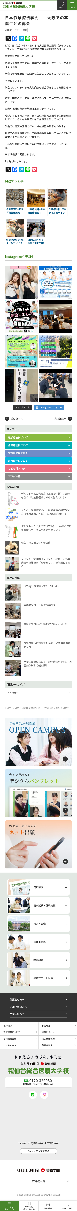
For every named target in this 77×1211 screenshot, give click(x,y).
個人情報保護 (48, 1038)
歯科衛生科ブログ (18, 460)
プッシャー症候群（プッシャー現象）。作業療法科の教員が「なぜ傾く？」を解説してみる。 (45, 562)
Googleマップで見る (38, 1151)
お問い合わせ (48, 1032)
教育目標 (7, 1025)
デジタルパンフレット (29, 1208)
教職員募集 (47, 1045)
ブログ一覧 (14, 476)
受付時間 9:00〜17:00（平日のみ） (38, 1082)
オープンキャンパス (10, 1208)
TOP (7, 707)
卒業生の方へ (17, 1013)
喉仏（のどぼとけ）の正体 (36, 542)
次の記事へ (60, 418)
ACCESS (62, 8)
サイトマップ (9, 1045)
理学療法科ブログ (18, 437)
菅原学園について (11, 1032)
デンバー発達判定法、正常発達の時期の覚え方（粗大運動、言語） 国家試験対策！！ (45, 511)
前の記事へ (17, 418)
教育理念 (46, 1025)
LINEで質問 (67, 1208)
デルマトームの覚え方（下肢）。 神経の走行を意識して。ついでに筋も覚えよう (46, 528)
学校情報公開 (9, 1038)
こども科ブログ (16, 468)
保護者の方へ (17, 999)
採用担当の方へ (18, 1006)
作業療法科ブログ (18, 445)
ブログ (15, 707)
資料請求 (48, 1208)
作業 (24, 30)
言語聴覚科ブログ (18, 453)
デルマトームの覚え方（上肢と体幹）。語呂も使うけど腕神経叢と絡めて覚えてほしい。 (45, 495)
